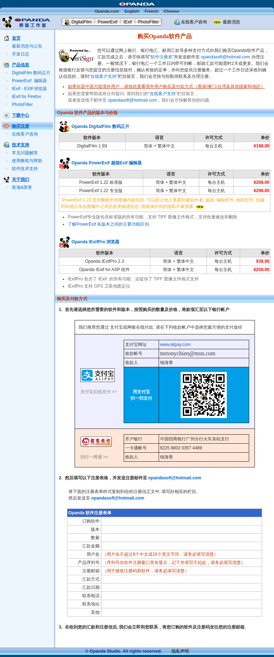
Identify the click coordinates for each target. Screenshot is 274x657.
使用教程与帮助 (27, 160)
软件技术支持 (25, 168)
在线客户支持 (103, 76)
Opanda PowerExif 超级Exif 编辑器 (106, 162)
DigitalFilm (81, 22)
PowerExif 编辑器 (29, 80)
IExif (127, 22)
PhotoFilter (148, 22)
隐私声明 (180, 651)
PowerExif (107, 22)
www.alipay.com (175, 344)
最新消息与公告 (27, 46)
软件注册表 (161, 56)
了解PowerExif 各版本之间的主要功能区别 (108, 224)
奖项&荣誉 (22, 187)
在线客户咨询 (194, 22)
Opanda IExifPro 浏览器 (95, 241)
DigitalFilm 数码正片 (31, 72)
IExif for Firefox (26, 96)
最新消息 (231, 22)
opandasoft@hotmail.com (225, 56)
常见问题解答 (25, 152)
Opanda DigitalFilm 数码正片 (100, 126)
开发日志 (20, 54)
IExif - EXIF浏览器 (29, 88)
